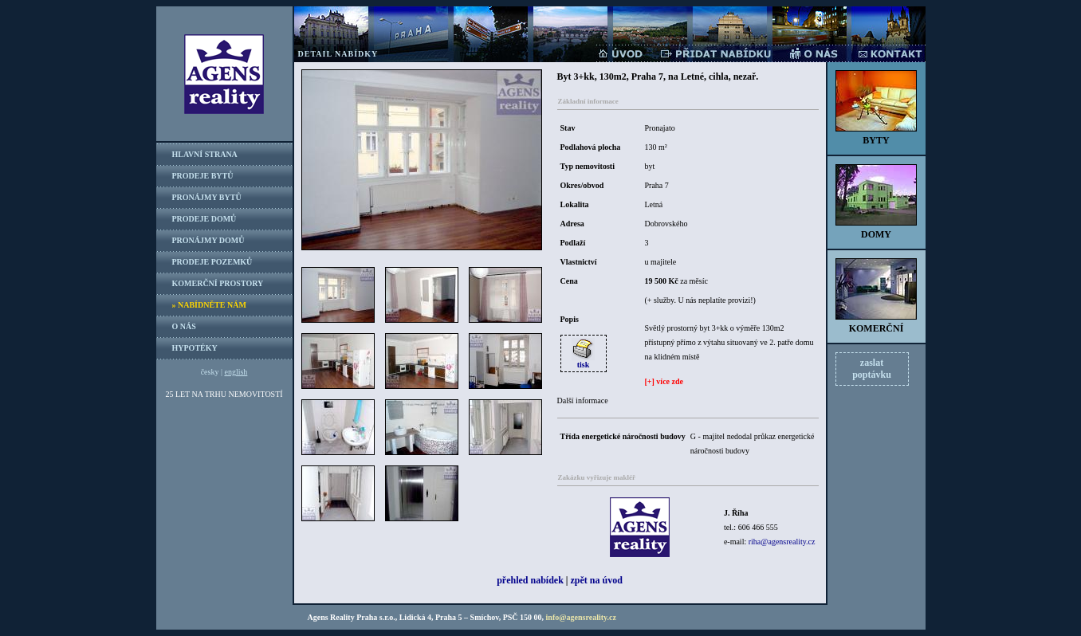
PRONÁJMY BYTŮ (207, 197)
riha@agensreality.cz (782, 541)
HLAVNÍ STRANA (205, 154)
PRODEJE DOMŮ (204, 218)
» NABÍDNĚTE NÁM (209, 304)
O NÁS (184, 326)
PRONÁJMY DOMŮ (208, 240)
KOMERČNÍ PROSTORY (218, 283)
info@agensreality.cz (581, 617)
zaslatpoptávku (871, 368)
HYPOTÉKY (195, 348)
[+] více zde (664, 381)
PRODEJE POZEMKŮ (212, 261)
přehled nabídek (530, 580)
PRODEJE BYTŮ (203, 175)
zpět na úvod (597, 580)
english (235, 371)
